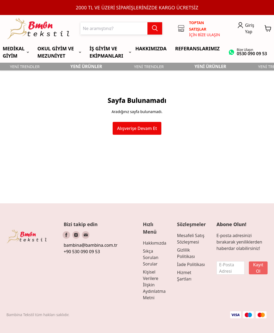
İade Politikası (191, 264)
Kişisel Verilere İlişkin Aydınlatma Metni (154, 285)
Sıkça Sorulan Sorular (150, 257)
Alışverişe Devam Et (137, 128)
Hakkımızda (154, 243)
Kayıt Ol (258, 268)
